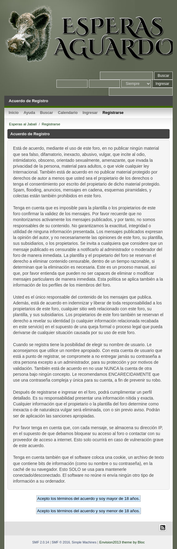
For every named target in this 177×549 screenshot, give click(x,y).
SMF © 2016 (61, 542)
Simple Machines (84, 542)
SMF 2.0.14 (40, 542)
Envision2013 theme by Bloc (122, 542)
